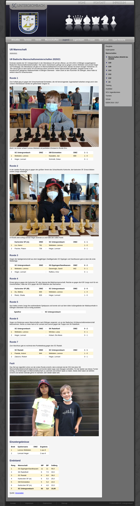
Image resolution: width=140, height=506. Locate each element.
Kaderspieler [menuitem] (110, 50)
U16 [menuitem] (109, 67)
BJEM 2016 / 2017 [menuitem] (112, 103)
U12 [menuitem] (109, 74)
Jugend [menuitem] (66, 39)
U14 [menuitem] (109, 70)
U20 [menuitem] (109, 63)
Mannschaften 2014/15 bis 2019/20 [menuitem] (118, 58)
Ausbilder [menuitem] (109, 89)
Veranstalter (19, 493)
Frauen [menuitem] (91, 39)
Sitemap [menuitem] (64, 503)
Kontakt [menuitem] (13, 503)
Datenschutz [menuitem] (47, 503)
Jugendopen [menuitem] (78, 39)
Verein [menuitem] (38, 39)
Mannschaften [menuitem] (52, 39)
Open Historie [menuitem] (118, 39)
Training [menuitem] (108, 85)
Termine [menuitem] (27, 39)
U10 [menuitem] (109, 78)
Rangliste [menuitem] (109, 46)
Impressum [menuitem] (29, 503)
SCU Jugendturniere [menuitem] (113, 92)
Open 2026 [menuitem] (103, 39)
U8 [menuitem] (109, 82)
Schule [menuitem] (108, 99)
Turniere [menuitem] (109, 96)
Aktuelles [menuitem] (15, 39)
